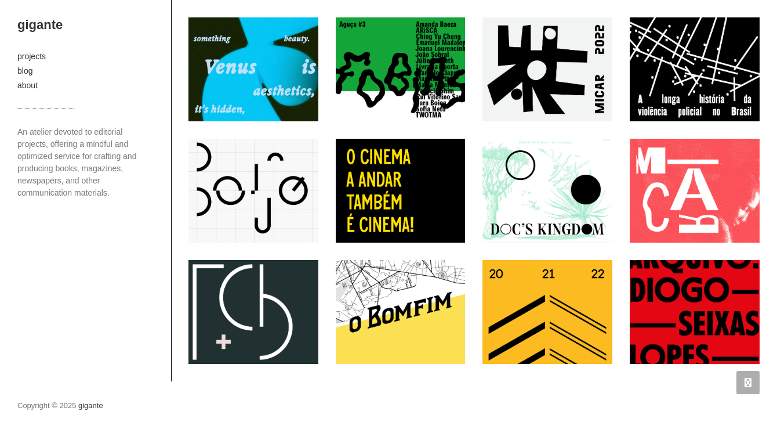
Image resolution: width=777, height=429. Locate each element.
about (27, 85)
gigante (40, 24)
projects (31, 56)
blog (24, 70)
